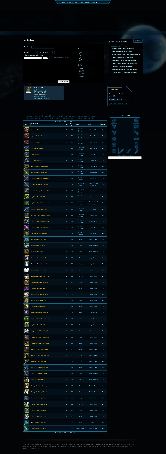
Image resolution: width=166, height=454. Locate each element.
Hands (86, 60)
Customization (86, 54)
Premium (86, 72)
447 (63, 121)
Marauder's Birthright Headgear (40, 349)
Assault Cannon (116, 63)
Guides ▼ (88, 2)
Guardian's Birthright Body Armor (40, 276)
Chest (86, 52)
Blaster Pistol (129, 57)
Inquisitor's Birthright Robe (38, 325)
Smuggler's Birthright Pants (38, 398)
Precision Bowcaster (36, 160)
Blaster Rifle (115, 60)
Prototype (86, 73)
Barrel (135, 69)
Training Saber (116, 69)
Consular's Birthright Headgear (39, 258)
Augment (134, 72)
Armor (120, 48)
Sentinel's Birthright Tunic (38, 380)
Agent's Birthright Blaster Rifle (39, 166)
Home (63, 2)
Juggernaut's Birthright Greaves (40, 337)
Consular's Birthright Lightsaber (40, 178)
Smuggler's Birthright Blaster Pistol (40, 215)
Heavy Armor (125, 54)
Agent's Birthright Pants (37, 252)
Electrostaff (129, 66)
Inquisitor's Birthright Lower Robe (40, 319)
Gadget (86, 59)
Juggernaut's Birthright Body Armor (40, 331)
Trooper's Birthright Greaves (39, 410)
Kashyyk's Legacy (36, 142)
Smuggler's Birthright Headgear (40, 386)
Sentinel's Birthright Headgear (39, 367)
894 (74, 121)
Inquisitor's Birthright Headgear (39, 312)
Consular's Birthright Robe (38, 270)
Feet (86, 57)
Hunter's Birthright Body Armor (39, 294)
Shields (114, 57)
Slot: (79, 49)
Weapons (114, 48)
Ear (86, 56)
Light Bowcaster (35, 154)
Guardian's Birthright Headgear (39, 288)
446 (60, 121)
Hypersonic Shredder (37, 136)
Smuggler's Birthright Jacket (39, 392)
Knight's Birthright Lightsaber (39, 209)
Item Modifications (128, 48)
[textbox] (120, 41)
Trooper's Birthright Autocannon (40, 221)
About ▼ (94, 2)
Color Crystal (125, 69)
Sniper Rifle (125, 63)
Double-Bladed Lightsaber (128, 60)
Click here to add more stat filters (61, 57)
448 (65, 121)
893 (71, 121)
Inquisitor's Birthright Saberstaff (39, 203)
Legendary (86, 77)
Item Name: (27, 46)
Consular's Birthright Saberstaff (39, 184)
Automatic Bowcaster (37, 148)
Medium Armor (116, 54)
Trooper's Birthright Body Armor (40, 404)
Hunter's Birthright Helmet (38, 306)
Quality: (80, 65)
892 (69, 121)
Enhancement (126, 72)
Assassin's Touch (36, 130)
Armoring (114, 72)
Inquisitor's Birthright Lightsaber (40, 197)
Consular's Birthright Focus (38, 428)
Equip (103, 130)
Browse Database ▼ (73, 2)
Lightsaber (120, 57)
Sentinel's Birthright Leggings (39, 373)
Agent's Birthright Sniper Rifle (39, 172)
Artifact (86, 75)
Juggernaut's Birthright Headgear (40, 343)
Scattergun (122, 66)
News (81, 2)
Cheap (86, 68)
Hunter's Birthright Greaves (38, 300)
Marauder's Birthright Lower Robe (40, 355)
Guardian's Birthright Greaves (39, 282)
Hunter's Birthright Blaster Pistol (40, 191)
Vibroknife (115, 66)
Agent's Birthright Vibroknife (38, 422)
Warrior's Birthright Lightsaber (39, 233)
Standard (86, 70)
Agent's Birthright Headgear (38, 239)
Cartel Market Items (117, 51)
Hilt (131, 69)
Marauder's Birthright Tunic (38, 361)
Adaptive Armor (135, 54)
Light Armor (128, 51)
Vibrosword (133, 63)
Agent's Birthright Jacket (37, 245)
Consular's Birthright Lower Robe (40, 264)
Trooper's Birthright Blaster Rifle (40, 227)
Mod (119, 72)
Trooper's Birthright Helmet (38, 416)
